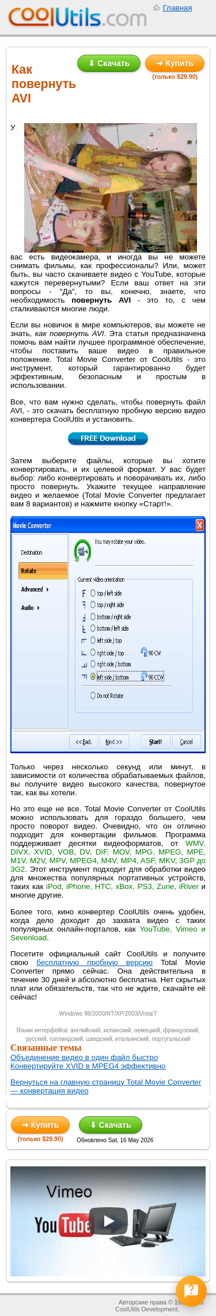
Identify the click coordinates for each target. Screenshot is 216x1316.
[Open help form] (191, 1291)
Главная (177, 7)
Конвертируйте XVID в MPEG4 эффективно (87, 1066)
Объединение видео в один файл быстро (84, 1057)
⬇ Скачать (109, 63)
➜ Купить (175, 63)
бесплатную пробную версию (94, 962)
